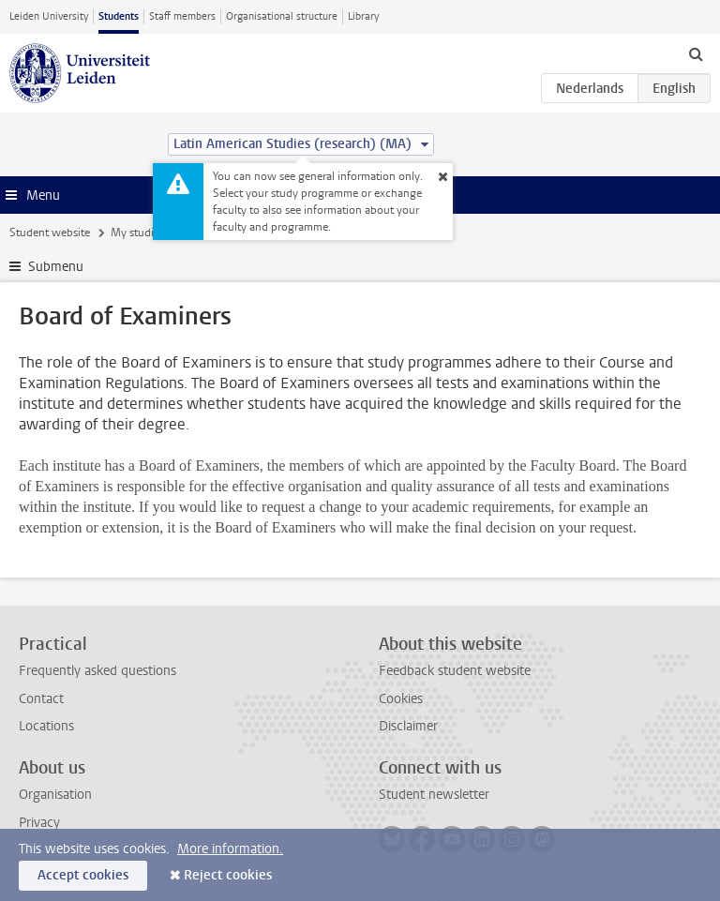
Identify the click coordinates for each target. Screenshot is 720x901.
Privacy (39, 823)
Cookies (401, 699)
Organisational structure (282, 16)
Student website (49, 232)
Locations (46, 726)
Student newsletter (434, 794)
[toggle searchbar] (696, 53)
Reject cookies (228, 875)
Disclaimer (408, 726)
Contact (41, 699)
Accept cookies (83, 875)
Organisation (55, 794)
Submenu (55, 267)
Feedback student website (455, 671)
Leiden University (48, 16)
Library (363, 16)
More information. (230, 849)
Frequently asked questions (97, 671)
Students (118, 16)
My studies (137, 232)
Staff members (182, 16)
